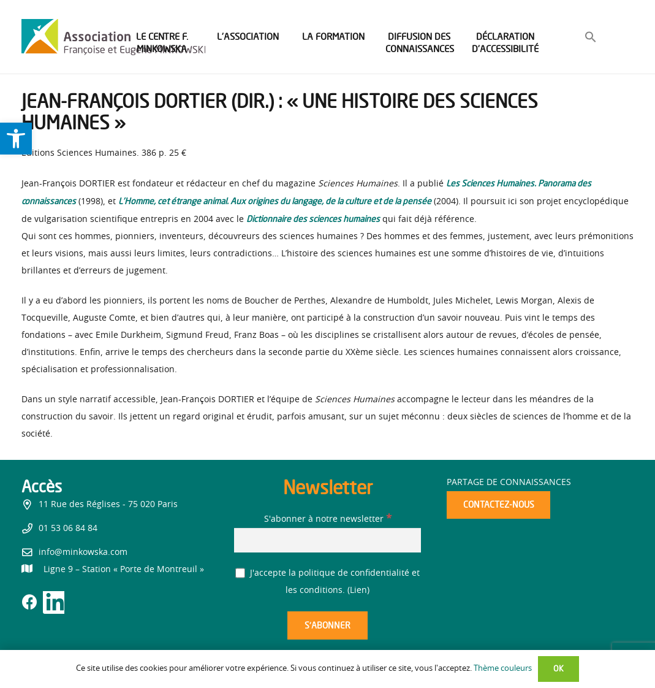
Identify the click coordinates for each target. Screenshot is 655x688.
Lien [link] (358, 590)
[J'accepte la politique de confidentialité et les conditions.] (240, 573)
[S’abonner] (327, 625)
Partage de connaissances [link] (509, 482)
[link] (16, 139)
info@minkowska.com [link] (83, 552)
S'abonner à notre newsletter (328, 519)
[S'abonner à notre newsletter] (327, 540)
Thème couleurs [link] (503, 669)
